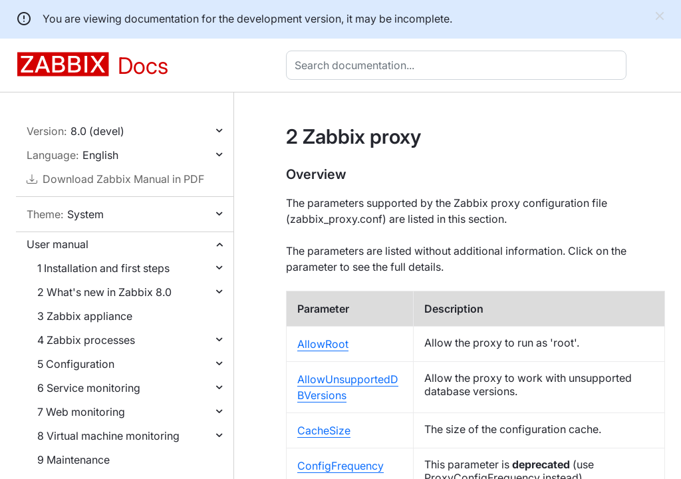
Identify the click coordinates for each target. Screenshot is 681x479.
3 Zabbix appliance (84, 316)
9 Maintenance (73, 459)
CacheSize (323, 430)
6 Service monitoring (88, 388)
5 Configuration (75, 364)
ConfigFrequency (340, 465)
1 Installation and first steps (103, 268)
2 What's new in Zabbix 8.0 (104, 292)
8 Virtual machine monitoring (108, 435)
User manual (57, 244)
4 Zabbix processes (86, 340)
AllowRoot (322, 344)
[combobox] (459, 65)
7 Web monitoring (81, 411)
